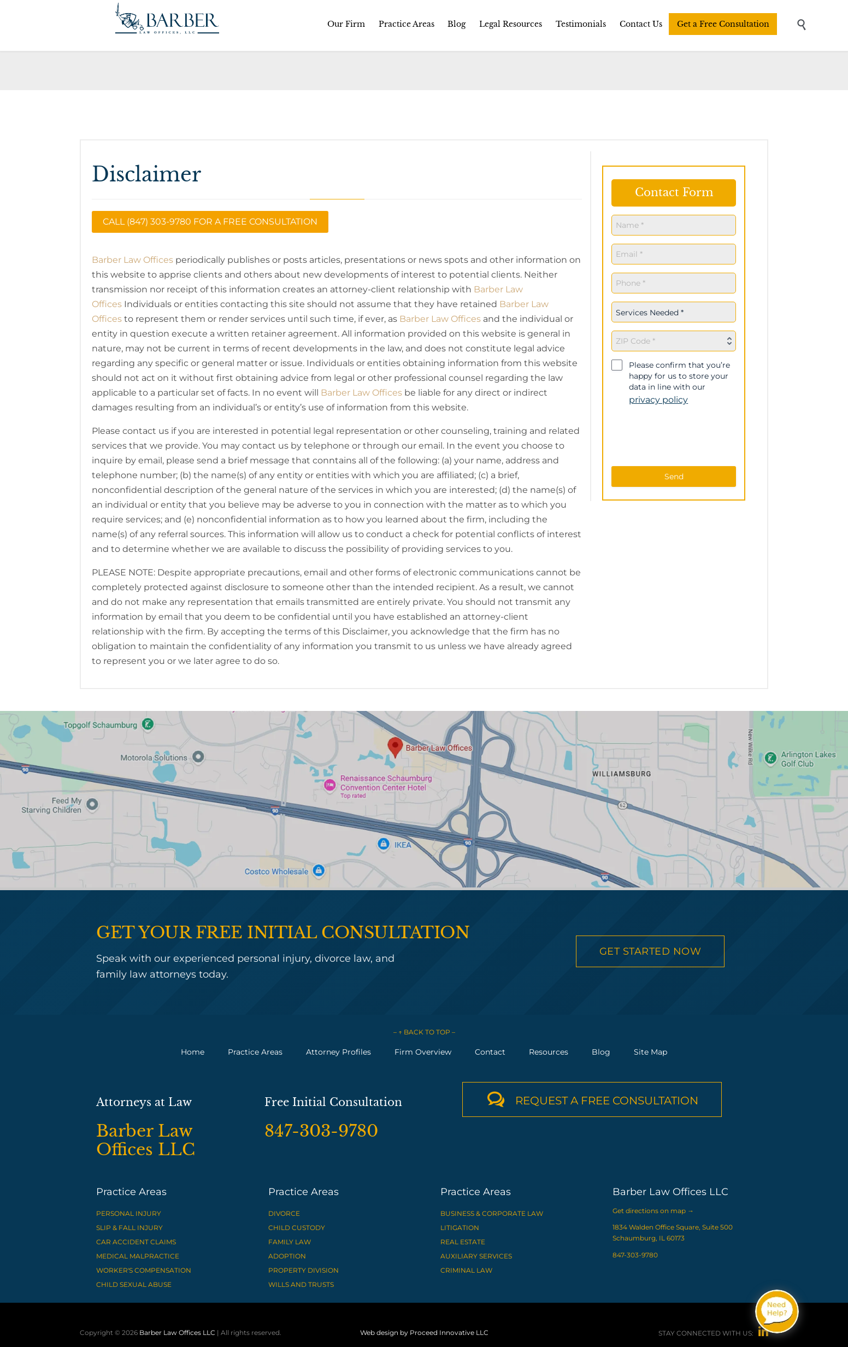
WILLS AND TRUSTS (301, 1284)
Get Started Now (650, 951)
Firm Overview (422, 1052)
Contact (490, 1052)
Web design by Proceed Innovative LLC (424, 1332)
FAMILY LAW (289, 1242)
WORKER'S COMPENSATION (143, 1270)
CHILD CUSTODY (296, 1228)
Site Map (650, 1052)
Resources (548, 1052)
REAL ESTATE (462, 1242)
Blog (601, 1052)
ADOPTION (287, 1256)
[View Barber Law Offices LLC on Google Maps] (424, 800)
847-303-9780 (635, 1255)
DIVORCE (284, 1213)
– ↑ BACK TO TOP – (424, 1032)
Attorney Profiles (338, 1052)
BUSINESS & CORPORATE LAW (491, 1213)
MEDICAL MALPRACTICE (137, 1256)
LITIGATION (459, 1228)
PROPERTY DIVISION (303, 1270)
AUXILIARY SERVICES (476, 1256)
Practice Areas (255, 1052)
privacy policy (658, 400)
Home (192, 1052)
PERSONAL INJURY (128, 1213)
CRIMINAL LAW (466, 1270)
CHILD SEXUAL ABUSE (134, 1284)
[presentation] (681, 437)
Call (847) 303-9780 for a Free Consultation (210, 221)
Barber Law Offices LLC (177, 1332)
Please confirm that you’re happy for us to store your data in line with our (679, 382)
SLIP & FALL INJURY (129, 1228)
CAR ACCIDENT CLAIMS (136, 1242)
